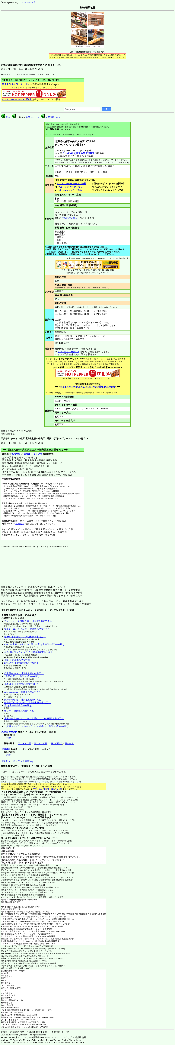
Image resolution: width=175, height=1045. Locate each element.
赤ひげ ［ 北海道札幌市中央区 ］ (20, 711)
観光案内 (19, 523)
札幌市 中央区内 (9, 732)
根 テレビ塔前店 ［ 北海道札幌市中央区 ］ (25, 636)
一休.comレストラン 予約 (69, 190)
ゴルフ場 (37, 454)
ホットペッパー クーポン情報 (71, 183)
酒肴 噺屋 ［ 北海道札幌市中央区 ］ (21, 684)
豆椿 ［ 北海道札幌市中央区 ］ (19, 660)
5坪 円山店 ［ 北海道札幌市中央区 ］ (22, 676)
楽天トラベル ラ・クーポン (15, 84)
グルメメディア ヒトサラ (70, 187)
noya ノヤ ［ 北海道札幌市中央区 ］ (21, 663)
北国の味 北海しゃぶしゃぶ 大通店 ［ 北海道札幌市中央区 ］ (34, 718)
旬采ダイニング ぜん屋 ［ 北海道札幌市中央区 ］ (28, 629)
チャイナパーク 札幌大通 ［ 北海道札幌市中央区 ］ (29, 621)
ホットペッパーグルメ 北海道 (15, 794)
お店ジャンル (32, 117)
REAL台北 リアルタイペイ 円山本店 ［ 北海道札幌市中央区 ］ (34, 644)
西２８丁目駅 (40, 743)
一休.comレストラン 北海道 (14, 828)
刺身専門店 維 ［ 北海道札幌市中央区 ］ (24, 700)
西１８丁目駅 (24, 743)
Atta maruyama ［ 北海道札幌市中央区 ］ (23, 692)
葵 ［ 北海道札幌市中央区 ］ (18, 705)
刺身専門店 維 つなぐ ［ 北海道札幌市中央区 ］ (27, 702)
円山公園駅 (56, 743)
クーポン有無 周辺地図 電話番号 (78, 153)
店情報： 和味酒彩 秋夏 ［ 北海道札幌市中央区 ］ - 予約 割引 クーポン (35, 1032)
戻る (5, 117)
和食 (8, 738)
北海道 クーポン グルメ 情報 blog (17, 761)
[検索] (81, 109)
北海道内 (6, 749)
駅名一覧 (69, 743)
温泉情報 (15, 454)
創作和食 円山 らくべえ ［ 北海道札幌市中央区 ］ (28, 652)
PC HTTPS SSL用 (28, 2)
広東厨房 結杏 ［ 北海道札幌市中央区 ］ (24, 673)
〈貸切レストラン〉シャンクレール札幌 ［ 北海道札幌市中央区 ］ (36, 726)
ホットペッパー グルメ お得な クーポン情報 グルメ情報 (87, 387)
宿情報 (27, 454)
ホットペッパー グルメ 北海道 (17, 99)
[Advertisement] (18, 565)
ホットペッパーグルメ (68, 351)
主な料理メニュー (70, 218)
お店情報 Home (50, 117)
